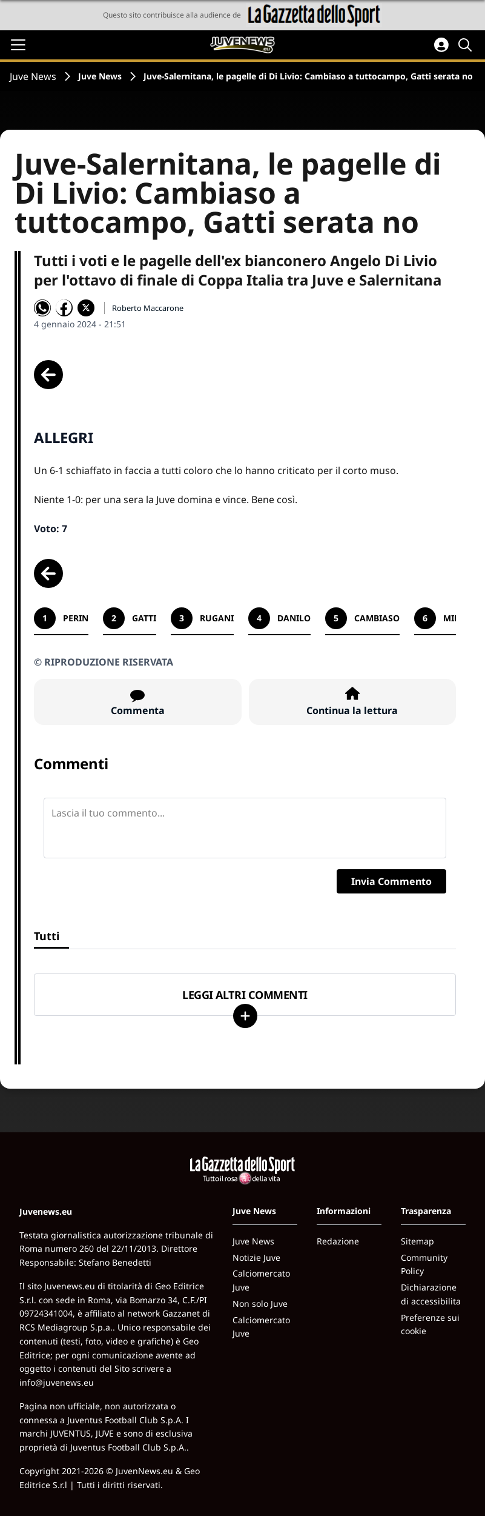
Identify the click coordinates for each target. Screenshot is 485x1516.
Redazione (338, 1241)
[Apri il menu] (18, 44)
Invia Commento (391, 881)
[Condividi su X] (86, 307)
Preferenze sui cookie (430, 1324)
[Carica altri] (245, 1016)
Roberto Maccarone (147, 307)
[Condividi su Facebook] (64, 307)
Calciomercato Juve (261, 1280)
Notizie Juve (256, 1257)
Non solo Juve (260, 1303)
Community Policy (424, 1264)
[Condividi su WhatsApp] (42, 307)
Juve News (33, 76)
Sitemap (417, 1241)
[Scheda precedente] (48, 374)
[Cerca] (466, 44)
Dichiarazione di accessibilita (431, 1294)
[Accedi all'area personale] (441, 45)
